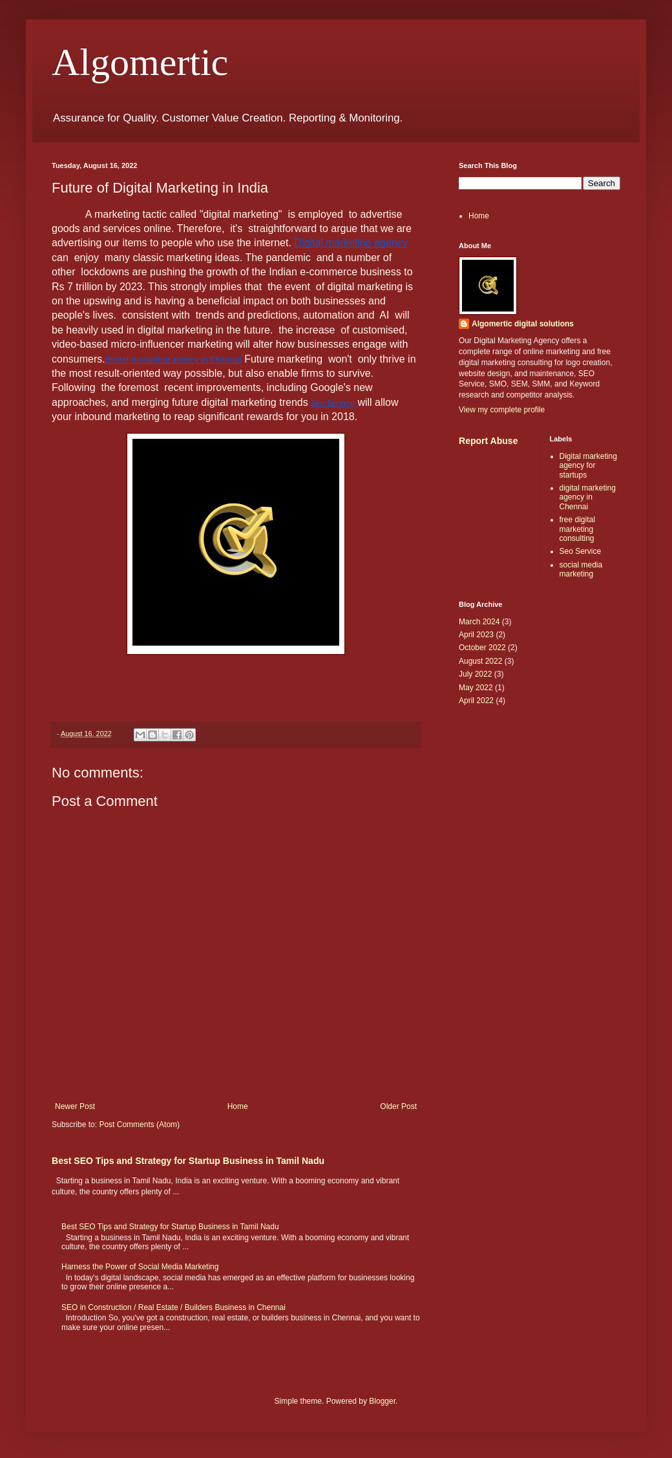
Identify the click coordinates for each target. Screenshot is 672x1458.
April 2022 (476, 700)
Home (237, 1106)
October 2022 (482, 647)
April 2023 (476, 634)
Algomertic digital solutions (523, 323)
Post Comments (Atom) (139, 1124)
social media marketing (581, 569)
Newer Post (75, 1106)
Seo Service (581, 551)
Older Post (398, 1106)
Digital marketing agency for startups (588, 466)
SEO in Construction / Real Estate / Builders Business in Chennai (173, 1307)
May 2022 (476, 687)
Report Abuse (488, 441)
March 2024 (479, 621)
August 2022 (480, 661)
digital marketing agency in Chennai (588, 497)
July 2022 (475, 674)
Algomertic (140, 62)
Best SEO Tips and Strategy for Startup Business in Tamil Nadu (188, 1161)
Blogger (382, 1401)
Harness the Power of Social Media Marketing (139, 1266)
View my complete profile (502, 409)
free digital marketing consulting (577, 529)
